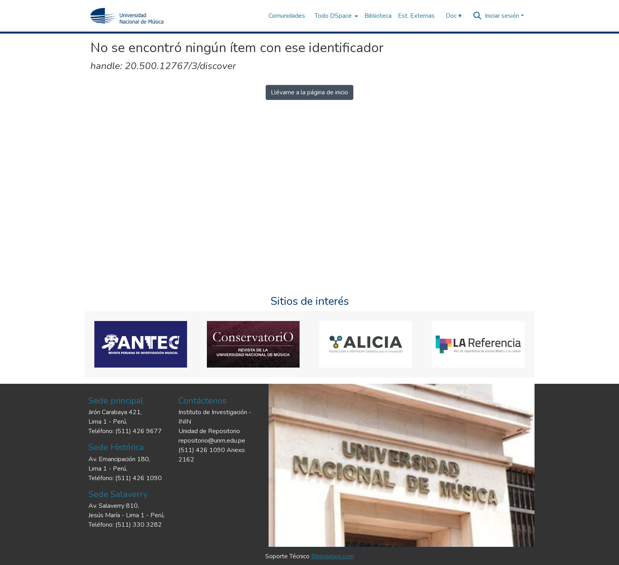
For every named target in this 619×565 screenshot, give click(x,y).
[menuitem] (335, 16)
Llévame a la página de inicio (309, 92)
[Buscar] (477, 16)
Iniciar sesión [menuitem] (502, 15)
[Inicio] (126, 16)
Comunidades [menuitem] (286, 15)
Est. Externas (416, 15)
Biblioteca (378, 15)
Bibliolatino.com (332, 556)
